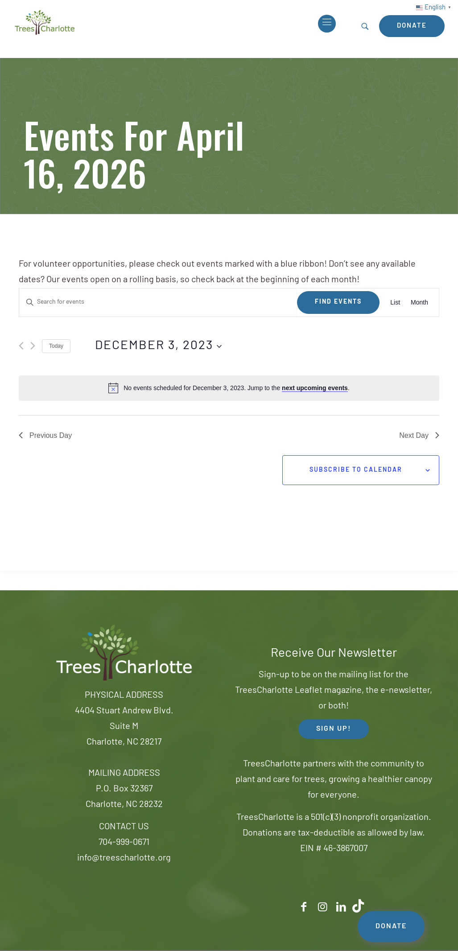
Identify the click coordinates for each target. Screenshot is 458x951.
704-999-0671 (124, 842)
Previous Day (45, 435)
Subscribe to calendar (355, 470)
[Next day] (32, 346)
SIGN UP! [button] (333, 729)
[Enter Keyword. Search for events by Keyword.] (158, 302)
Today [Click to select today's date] (56, 346)
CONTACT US (124, 827)
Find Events (338, 302)
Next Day (419, 435)
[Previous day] (21, 346)
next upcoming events (315, 387)
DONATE (391, 926)
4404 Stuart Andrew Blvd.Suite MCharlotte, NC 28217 (124, 727)
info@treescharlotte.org (124, 858)
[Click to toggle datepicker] (158, 346)
